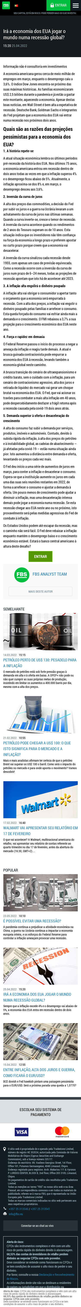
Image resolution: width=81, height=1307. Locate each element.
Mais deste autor (41, 591)
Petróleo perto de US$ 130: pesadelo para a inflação (39, 662)
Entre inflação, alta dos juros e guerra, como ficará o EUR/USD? (39, 1072)
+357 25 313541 (40, 1209)
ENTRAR (40, 556)
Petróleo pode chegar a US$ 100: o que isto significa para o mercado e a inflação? (37, 748)
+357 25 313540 (18, 1209)
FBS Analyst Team (50, 574)
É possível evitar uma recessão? (32, 921)
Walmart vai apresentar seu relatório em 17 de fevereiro (40, 830)
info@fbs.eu (16, 1214)
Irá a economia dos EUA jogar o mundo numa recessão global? (37, 997)
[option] (20, 1131)
